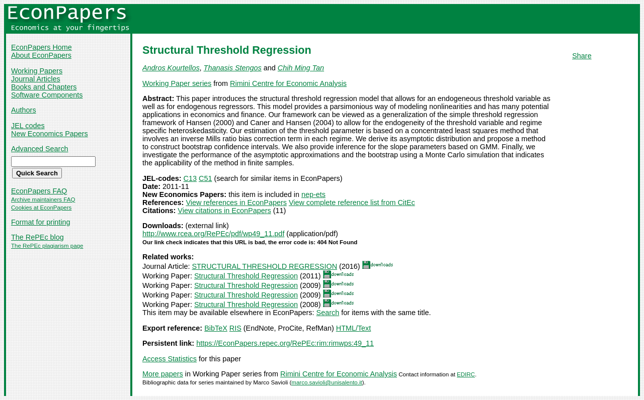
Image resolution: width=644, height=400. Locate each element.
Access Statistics (169, 359)
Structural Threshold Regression (246, 276)
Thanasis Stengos (233, 68)
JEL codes (28, 126)
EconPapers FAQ (39, 191)
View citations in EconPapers (224, 211)
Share (581, 56)
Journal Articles (35, 79)
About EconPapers (41, 55)
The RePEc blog (37, 237)
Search (328, 313)
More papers (162, 374)
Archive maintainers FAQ (43, 199)
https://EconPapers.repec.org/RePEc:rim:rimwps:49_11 (285, 343)
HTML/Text (353, 328)
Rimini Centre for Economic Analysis (288, 83)
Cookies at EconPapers (41, 208)
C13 (190, 178)
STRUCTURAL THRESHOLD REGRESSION (264, 266)
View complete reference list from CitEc (352, 202)
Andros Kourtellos (171, 68)
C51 (205, 178)
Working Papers (36, 71)
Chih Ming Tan (301, 68)
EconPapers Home (41, 47)
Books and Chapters (43, 87)
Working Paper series (176, 83)
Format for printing (40, 222)
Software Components (47, 95)
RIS (235, 328)
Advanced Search (39, 149)
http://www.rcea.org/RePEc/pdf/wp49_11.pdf (213, 234)
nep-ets (313, 194)
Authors (23, 110)
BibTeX (215, 328)
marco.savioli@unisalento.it (326, 382)
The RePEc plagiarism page (47, 246)
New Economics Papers (49, 134)
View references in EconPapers (236, 202)
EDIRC (466, 374)
